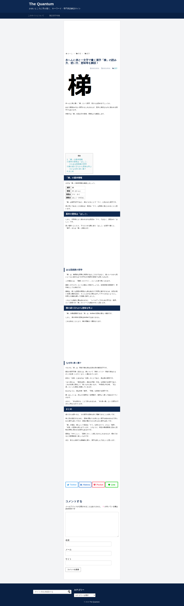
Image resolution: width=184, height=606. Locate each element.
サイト (68, 559)
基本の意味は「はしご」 (77, 162)
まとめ (70, 171)
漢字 (115, 68)
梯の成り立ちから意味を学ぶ (79, 166)
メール (68, 550)
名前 (67, 540)
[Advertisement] (92, 134)
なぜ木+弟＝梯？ (78, 169)
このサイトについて (36, 16)
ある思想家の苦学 (78, 164)
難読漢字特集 (54, 16)
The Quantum (41, 4)
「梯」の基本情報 (75, 159)
